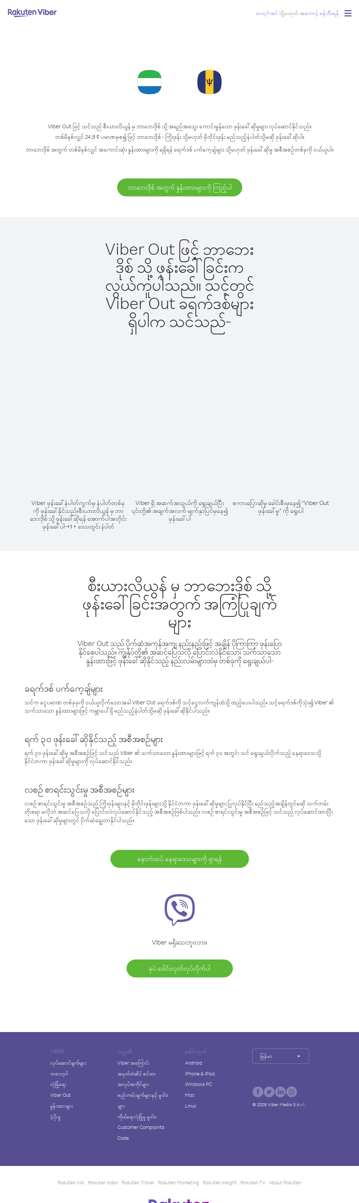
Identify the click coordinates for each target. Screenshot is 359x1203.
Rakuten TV (252, 1182)
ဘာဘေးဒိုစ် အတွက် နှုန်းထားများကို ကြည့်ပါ (180, 187)
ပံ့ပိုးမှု (55, 1117)
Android (193, 1063)
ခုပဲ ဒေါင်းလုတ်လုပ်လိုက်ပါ (179, 968)
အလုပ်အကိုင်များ (133, 1084)
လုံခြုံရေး (58, 1084)
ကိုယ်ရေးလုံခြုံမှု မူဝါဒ (137, 1117)
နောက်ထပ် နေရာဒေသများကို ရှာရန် (179, 859)
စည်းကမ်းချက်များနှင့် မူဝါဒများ (143, 1100)
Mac (190, 1095)
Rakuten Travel (138, 1182)
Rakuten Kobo (103, 1182)
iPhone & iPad (200, 1074)
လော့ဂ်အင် (267, 13)
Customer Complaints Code (141, 1132)
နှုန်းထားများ (61, 1106)
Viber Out (60, 1095)
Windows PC (198, 1084)
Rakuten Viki (71, 1182)
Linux (190, 1106)
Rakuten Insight (220, 1182)
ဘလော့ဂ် (59, 1074)
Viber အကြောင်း (134, 1063)
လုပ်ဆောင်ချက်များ (68, 1063)
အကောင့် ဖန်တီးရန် (319, 13)
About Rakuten (285, 1182)
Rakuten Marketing (178, 1182)
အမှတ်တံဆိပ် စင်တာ (137, 1074)
